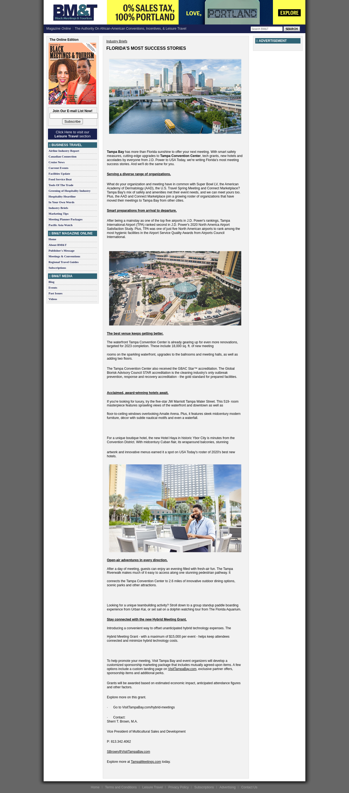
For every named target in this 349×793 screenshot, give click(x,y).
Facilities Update (59, 173)
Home (52, 239)
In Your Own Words (61, 202)
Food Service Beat (60, 179)
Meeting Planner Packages (65, 219)
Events (53, 287)
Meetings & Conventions (64, 256)
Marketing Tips (58, 213)
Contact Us (249, 787)
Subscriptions (57, 267)
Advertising (227, 787)
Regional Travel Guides (64, 262)
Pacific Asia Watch (61, 225)
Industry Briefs (58, 207)
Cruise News (57, 162)
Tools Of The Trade (61, 185)
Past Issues (55, 293)
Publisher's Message (61, 250)
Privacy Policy (178, 787)
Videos (53, 299)
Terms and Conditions (121, 787)
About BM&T (58, 244)
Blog (51, 281)
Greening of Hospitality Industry (70, 190)
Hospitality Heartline (62, 196)
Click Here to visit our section (73, 134)
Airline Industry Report (64, 150)
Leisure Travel (152, 787)
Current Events (58, 167)
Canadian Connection (62, 156)
